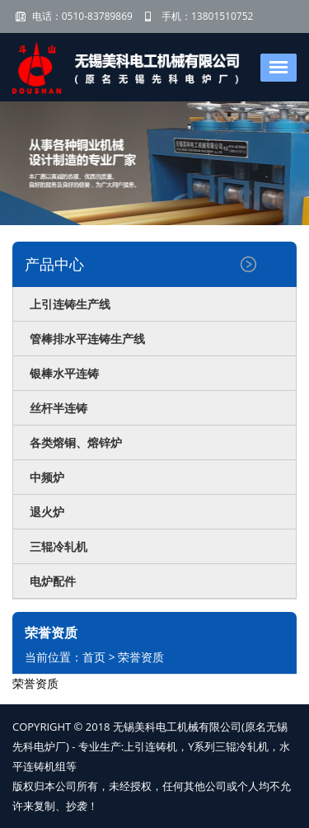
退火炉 (47, 512)
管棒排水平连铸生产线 (87, 338)
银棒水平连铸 (64, 373)
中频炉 (47, 477)
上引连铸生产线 (70, 304)
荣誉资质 (141, 657)
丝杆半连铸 (58, 408)
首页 (93, 657)
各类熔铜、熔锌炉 (76, 442)
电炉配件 (53, 581)
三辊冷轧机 (58, 546)
